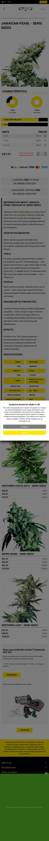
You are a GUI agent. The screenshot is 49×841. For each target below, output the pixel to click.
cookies (41, 416)
